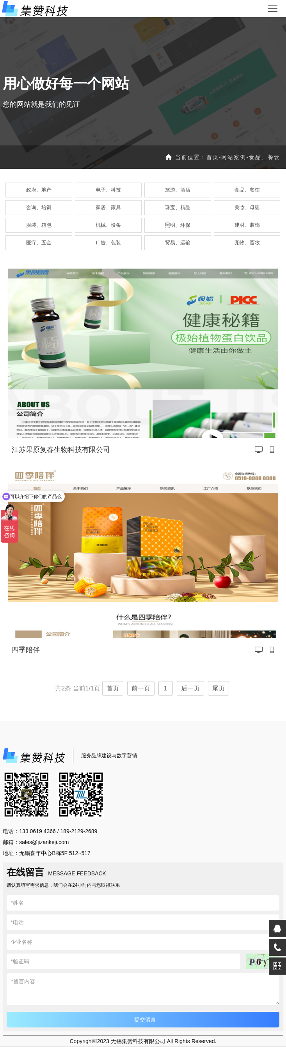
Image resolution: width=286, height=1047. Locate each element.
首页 (212, 157)
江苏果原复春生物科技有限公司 (61, 450)
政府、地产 (39, 190)
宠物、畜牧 (247, 243)
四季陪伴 (26, 650)
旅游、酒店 (177, 190)
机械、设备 (108, 225)
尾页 (218, 688)
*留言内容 (143, 989)
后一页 (190, 688)
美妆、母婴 (247, 207)
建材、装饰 (247, 225)
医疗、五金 (39, 243)
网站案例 (233, 157)
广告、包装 (108, 243)
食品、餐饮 (264, 157)
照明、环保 (177, 225)
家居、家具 (108, 207)
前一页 (140, 688)
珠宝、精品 (177, 207)
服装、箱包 (39, 225)
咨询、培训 (39, 207)
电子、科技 (108, 190)
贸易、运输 (177, 243)
